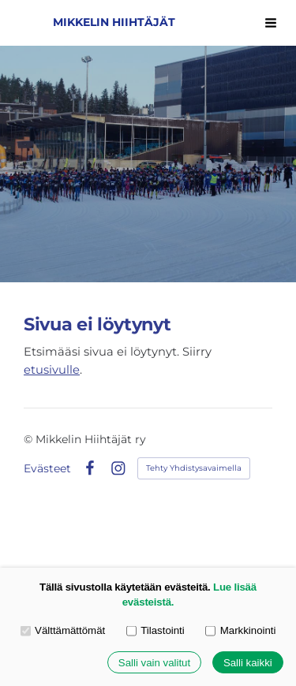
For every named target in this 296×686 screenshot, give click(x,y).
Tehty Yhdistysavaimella (194, 468)
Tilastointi (155, 630)
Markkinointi (240, 630)
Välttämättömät (63, 630)
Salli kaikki (247, 663)
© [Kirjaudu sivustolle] (30, 439)
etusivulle (52, 370)
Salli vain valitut (154, 663)
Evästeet (47, 468)
